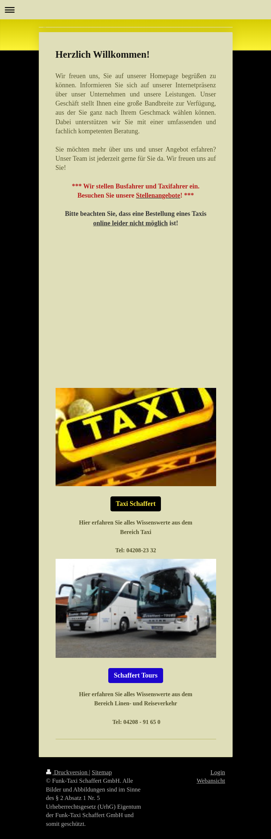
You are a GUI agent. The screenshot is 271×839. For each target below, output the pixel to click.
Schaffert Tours (136, 675)
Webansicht (211, 780)
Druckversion (67, 772)
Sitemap (102, 772)
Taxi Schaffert (136, 503)
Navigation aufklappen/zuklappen (135, 10)
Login (217, 772)
